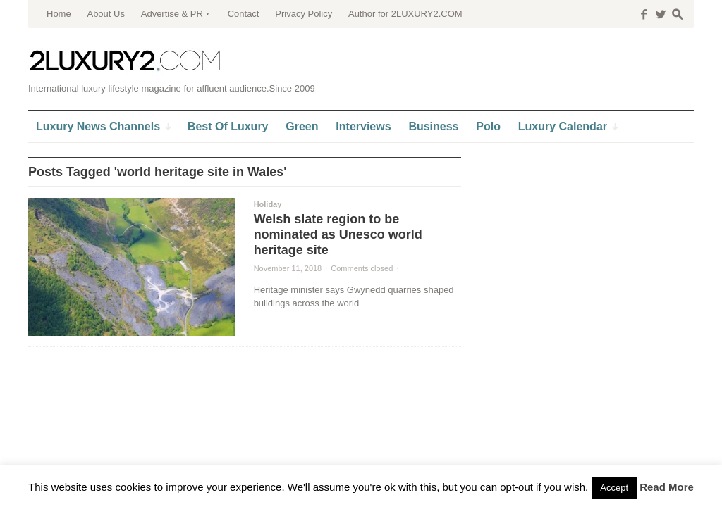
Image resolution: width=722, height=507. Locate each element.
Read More (667, 487)
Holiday (268, 204)
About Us (105, 13)
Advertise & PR (172, 13)
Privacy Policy (303, 13)
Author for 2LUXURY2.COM (405, 13)
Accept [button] (614, 487)
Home (59, 13)
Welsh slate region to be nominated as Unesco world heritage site (338, 234)
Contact (243, 13)
